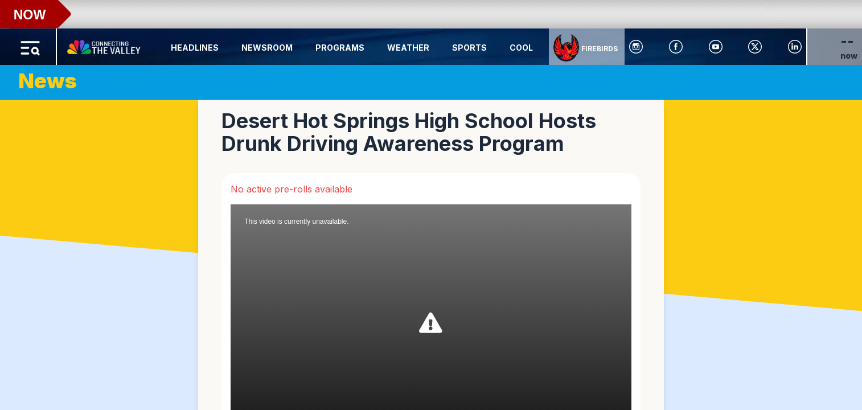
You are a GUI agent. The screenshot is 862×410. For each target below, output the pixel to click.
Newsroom (267, 47)
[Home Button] (105, 44)
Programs (339, 47)
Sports (469, 47)
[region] (431, 205)
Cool (521, 47)
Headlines (195, 47)
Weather (408, 47)
